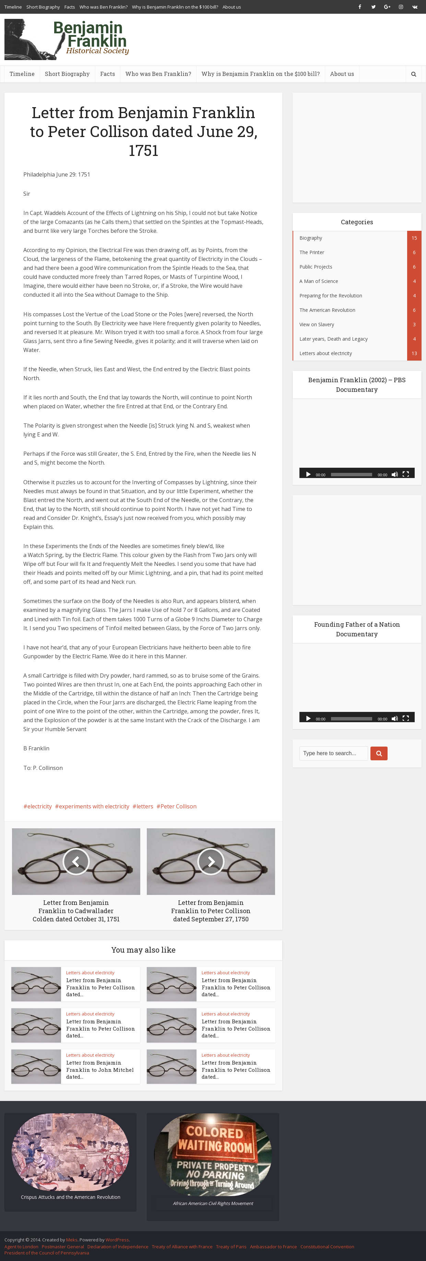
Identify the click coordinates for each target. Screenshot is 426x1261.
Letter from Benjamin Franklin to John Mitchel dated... (100, 1069)
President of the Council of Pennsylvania (46, 1253)
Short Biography (43, 7)
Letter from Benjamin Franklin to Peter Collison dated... (100, 987)
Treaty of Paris (231, 1246)
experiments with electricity (94, 806)
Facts (69, 7)
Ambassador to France (273, 1246)
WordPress (117, 1240)
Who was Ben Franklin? (104, 7)
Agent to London (21, 1246)
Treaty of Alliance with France (182, 1246)
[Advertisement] (297, 39)
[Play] (308, 474)
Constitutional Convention (327, 1246)
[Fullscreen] (405, 474)
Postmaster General (63, 1246)
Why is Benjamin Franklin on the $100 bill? (175, 7)
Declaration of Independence (118, 1246)
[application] (357, 441)
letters (145, 806)
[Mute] (394, 474)
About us (232, 7)
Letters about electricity (90, 972)
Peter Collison (179, 806)
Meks (72, 1240)
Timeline (13, 7)
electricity (39, 806)
